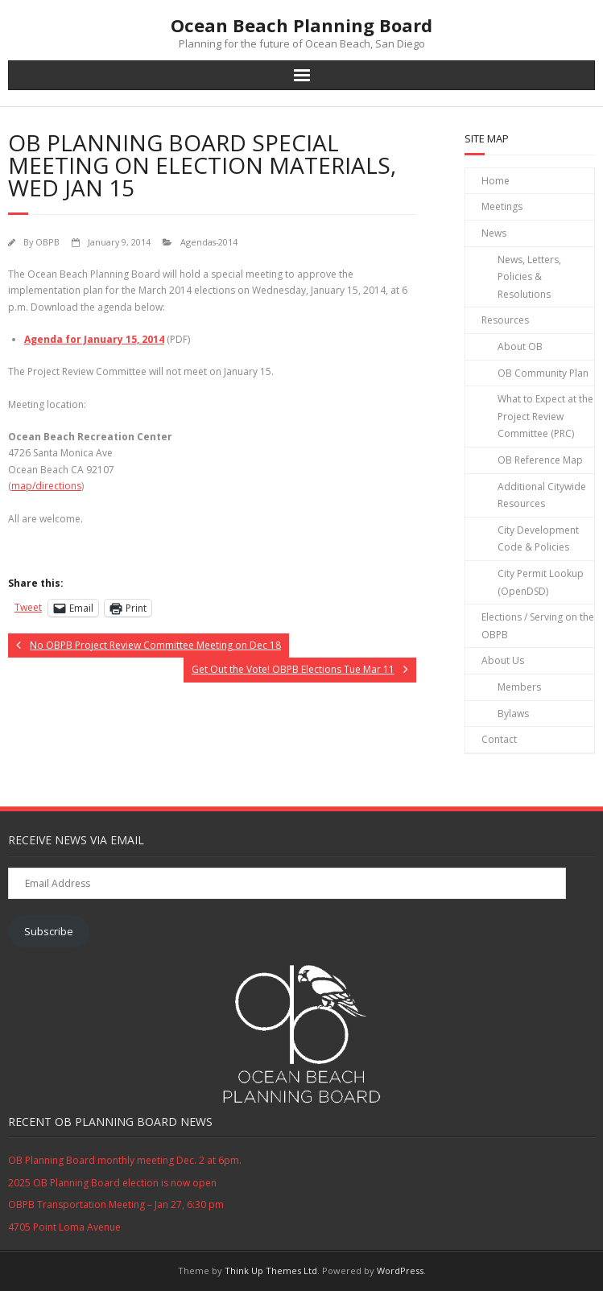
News (493, 233)
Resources (505, 320)
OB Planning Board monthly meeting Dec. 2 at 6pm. (125, 1160)
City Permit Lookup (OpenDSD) (541, 582)
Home (495, 181)
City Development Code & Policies (538, 539)
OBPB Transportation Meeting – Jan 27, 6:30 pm (116, 1204)
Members (519, 687)
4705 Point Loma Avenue (64, 1227)
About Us (502, 660)
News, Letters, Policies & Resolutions (529, 277)
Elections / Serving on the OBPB (537, 625)
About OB (520, 346)
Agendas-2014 (208, 242)
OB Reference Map (540, 460)
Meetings (501, 206)
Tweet (28, 607)
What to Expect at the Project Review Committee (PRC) (545, 416)
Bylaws (513, 713)
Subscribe (48, 931)
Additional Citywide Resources (542, 495)
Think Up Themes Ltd (271, 1270)
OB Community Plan (543, 373)
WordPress (400, 1270)
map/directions (46, 486)
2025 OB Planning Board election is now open (112, 1183)
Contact (499, 739)
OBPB (47, 242)
